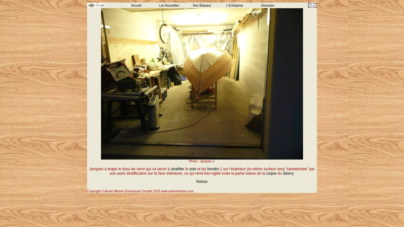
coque (271, 173)
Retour (202, 181)
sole (192, 169)
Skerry (288, 173)
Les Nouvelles (169, 5)
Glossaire (267, 5)
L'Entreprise (234, 5)
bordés (213, 169)
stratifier (177, 169)
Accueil (136, 5)
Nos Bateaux (202, 5)
